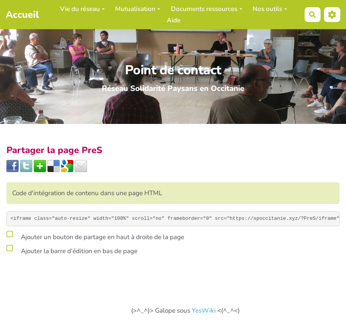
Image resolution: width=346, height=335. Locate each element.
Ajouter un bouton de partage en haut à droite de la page (95, 235)
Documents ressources (206, 9)
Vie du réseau (82, 9)
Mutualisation (137, 9)
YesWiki (204, 310)
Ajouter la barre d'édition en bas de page (71, 249)
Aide (173, 20)
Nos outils (270, 9)
